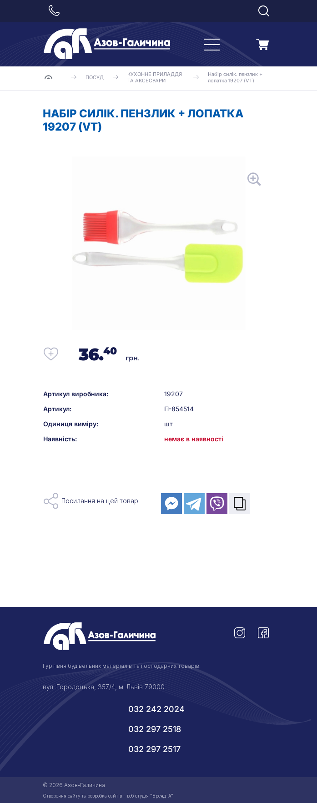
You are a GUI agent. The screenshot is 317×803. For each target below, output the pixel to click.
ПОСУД (95, 77)
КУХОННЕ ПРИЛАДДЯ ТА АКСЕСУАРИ (154, 77)
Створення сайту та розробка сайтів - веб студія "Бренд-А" (108, 795)
